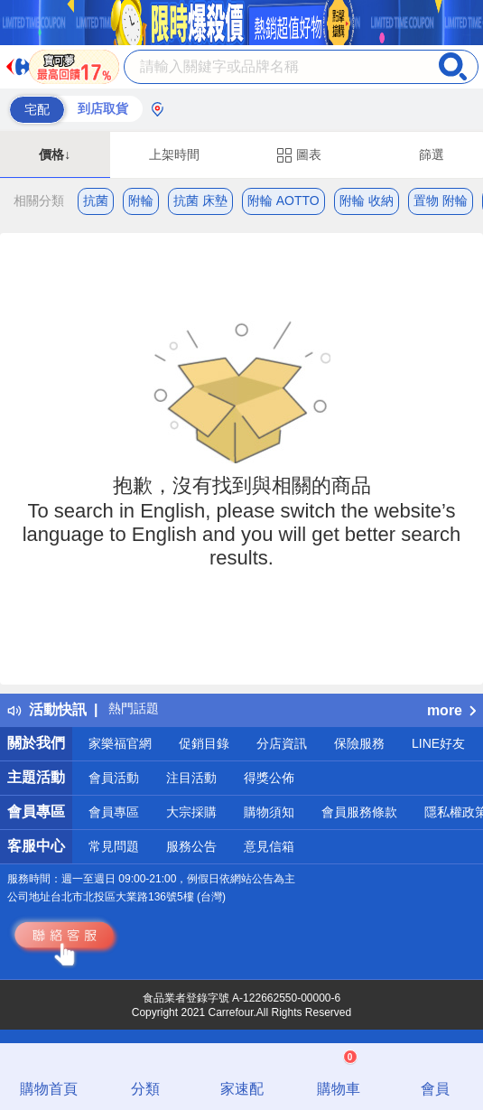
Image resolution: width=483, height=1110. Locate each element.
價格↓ (54, 154)
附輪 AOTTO (283, 200)
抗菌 (95, 200)
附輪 (140, 200)
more (451, 710)
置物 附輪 (440, 200)
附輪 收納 (366, 200)
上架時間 (174, 154)
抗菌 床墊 (200, 200)
